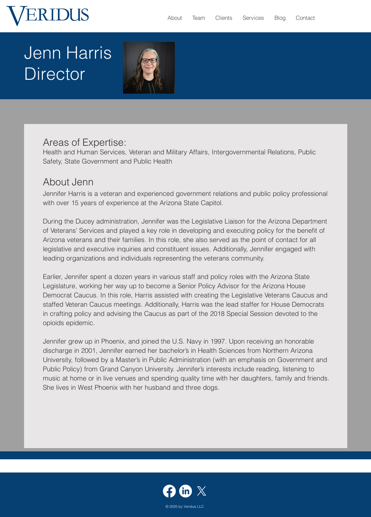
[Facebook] (169, 491)
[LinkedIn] (185, 491)
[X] (201, 491)
